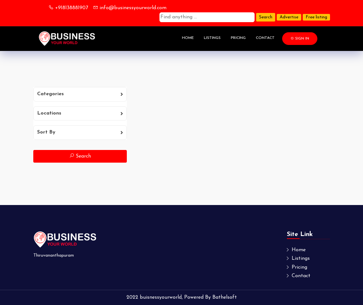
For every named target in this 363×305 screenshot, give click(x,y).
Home (188, 38)
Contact (265, 38)
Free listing (316, 17)
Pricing (238, 38)
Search (265, 17)
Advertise (289, 17)
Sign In (299, 38)
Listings (212, 38)
